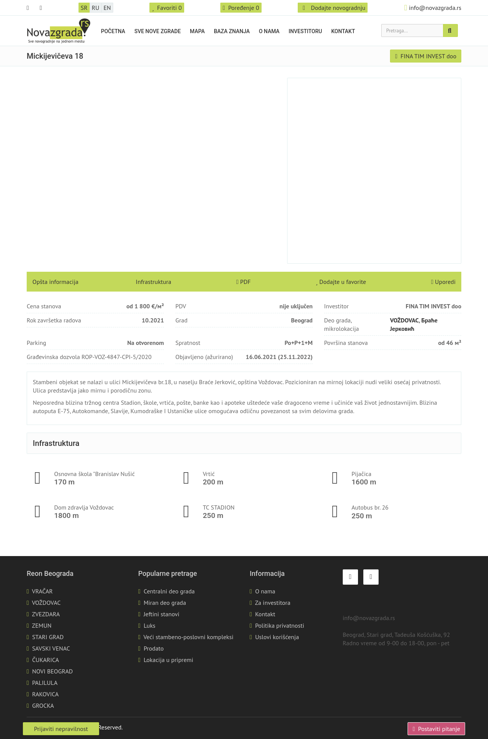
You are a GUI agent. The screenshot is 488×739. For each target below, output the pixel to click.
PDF (243, 281)
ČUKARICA (45, 660)
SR (84, 7)
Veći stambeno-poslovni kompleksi (188, 637)
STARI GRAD (48, 637)
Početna (113, 31)
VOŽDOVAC (404, 320)
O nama (269, 31)
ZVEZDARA (46, 614)
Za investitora (273, 602)
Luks (150, 625)
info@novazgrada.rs (435, 7)
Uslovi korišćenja (277, 637)
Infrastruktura (153, 281)
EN (107, 7)
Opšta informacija (55, 281)
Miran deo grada (165, 602)
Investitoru (305, 31)
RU (96, 7)
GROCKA (43, 705)
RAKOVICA (45, 694)
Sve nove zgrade (157, 31)
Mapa (197, 31)
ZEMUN (41, 625)
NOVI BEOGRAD (52, 671)
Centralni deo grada (169, 591)
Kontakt (343, 31)
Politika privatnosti (279, 625)
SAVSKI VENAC (51, 648)
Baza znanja (232, 31)
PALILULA (45, 682)
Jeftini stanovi (162, 614)
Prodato (154, 648)
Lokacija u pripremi (168, 660)
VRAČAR (42, 591)
